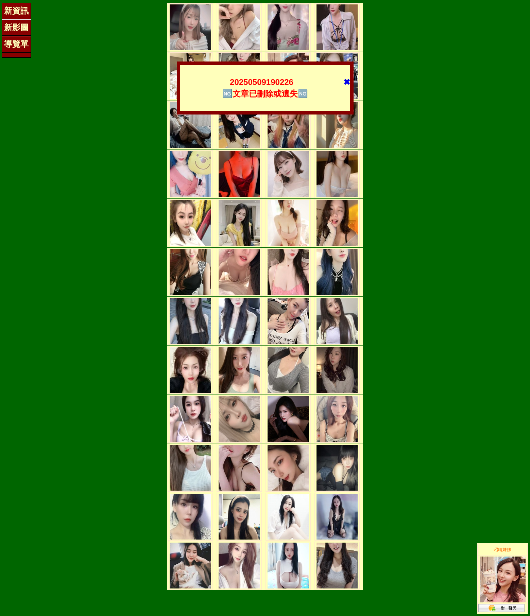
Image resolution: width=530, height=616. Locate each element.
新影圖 (16, 27)
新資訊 (16, 10)
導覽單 (16, 44)
